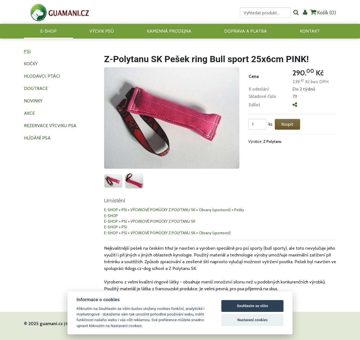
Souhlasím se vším (252, 306)
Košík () (323, 12)
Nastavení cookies (252, 320)
